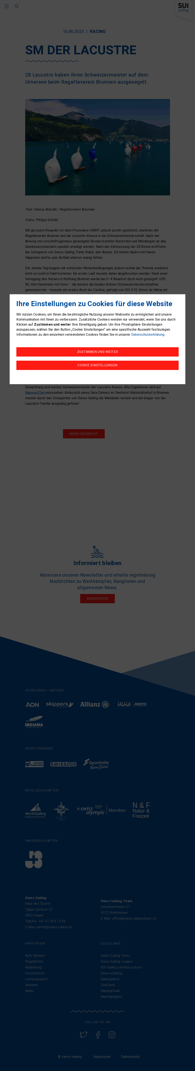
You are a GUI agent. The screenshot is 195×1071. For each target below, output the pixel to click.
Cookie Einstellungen (97, 365)
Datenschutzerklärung (147, 334)
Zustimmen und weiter (97, 352)
